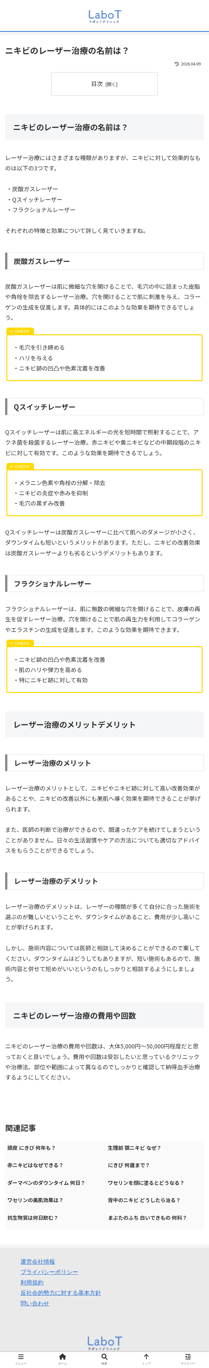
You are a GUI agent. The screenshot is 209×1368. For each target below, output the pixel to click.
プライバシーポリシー (49, 1272)
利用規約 (32, 1282)
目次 (97, 83)
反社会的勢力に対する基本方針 (60, 1293)
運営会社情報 (37, 1262)
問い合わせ (34, 1303)
